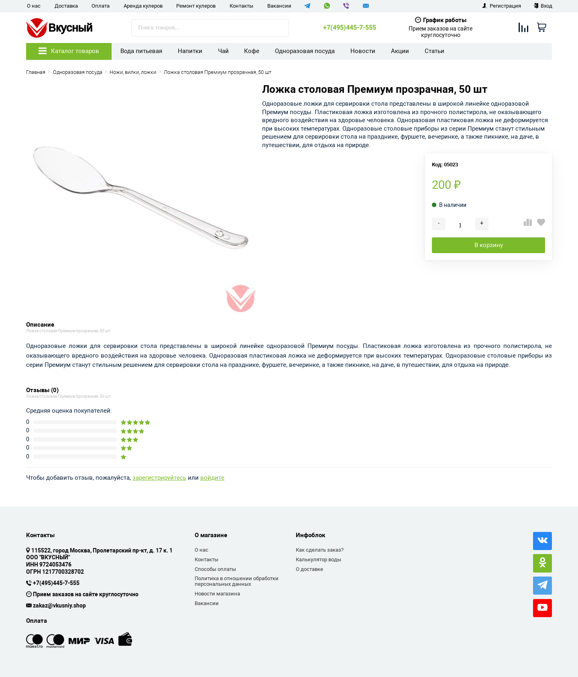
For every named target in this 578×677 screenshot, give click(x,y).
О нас (34, 6)
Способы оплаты (215, 569)
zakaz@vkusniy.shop (59, 606)
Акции (400, 51)
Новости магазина (217, 593)
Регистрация (501, 6)
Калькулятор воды (318, 559)
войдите (212, 478)
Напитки (190, 51)
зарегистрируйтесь (159, 478)
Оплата (101, 6)
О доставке (309, 569)
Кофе (251, 51)
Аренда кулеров (143, 6)
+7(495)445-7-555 (349, 28)
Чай (223, 51)
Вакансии (279, 6)
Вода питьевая (141, 51)
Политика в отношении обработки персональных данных (237, 581)
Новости (362, 51)
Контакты (241, 6)
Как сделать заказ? (320, 549)
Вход (542, 6)
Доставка (66, 6)
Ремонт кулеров (196, 6)
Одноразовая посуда (305, 51)
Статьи (434, 51)
